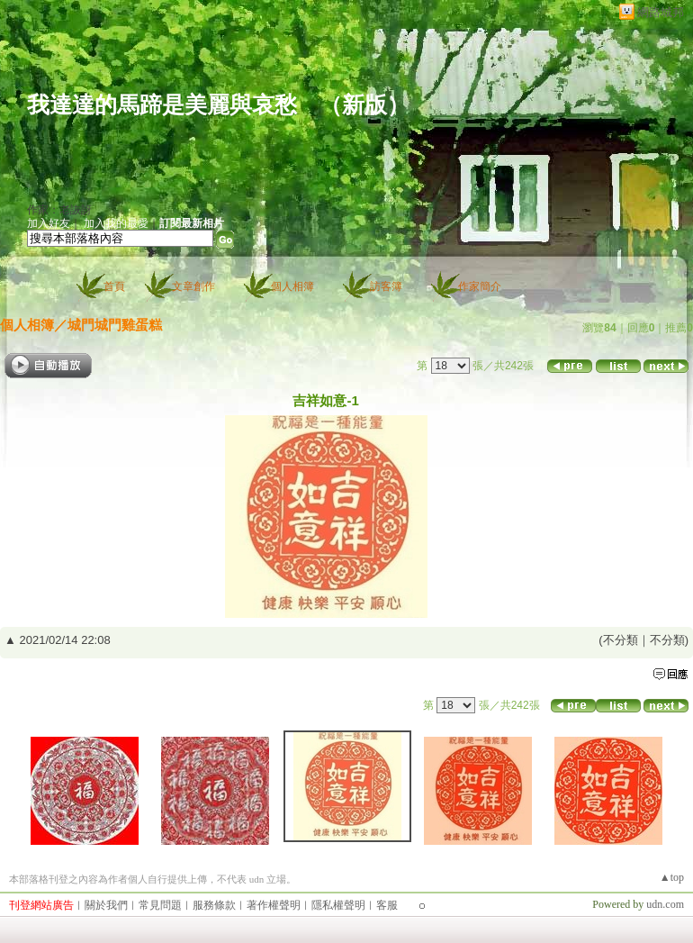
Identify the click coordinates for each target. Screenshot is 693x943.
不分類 (620, 640)
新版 (364, 105)
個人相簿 (292, 286)
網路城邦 (660, 12)
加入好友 (48, 223)
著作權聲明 (274, 905)
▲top (672, 877)
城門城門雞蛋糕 (115, 324)
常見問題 (160, 905)
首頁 (114, 286)
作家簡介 (479, 286)
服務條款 (214, 905)
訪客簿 (386, 286)
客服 (387, 905)
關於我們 (106, 905)
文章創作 (193, 286)
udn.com (665, 904)
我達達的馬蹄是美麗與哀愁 (162, 105)
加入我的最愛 (116, 223)
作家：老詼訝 (59, 210)
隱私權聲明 (338, 905)
